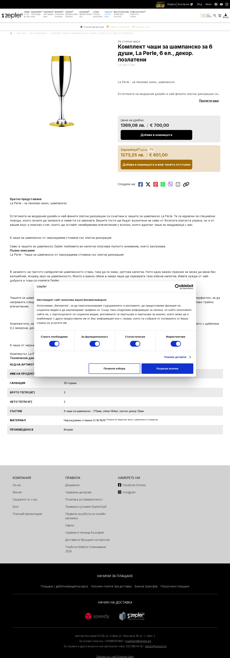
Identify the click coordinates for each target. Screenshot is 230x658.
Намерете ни (129, 486)
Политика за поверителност (84, 508)
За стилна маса (39, 42)
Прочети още (209, 109)
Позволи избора (114, 368)
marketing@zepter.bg (138, 650)
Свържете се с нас (25, 508)
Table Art (21, 42)
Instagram (129, 501)
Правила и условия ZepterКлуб (85, 515)
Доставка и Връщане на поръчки (87, 548)
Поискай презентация (27, 523)
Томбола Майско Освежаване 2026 (85, 558)
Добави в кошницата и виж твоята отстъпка (156, 173)
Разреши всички (167, 368)
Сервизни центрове (78, 501)
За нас (17, 494)
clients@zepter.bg (156, 655)
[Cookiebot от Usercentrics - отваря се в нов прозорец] (177, 286)
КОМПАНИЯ (22, 486)
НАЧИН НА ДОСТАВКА (115, 611)
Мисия (17, 501)
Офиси (69, 534)
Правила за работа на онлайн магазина (85, 525)
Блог (16, 515)
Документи (72, 494)
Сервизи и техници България (84, 541)
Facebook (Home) (134, 494)
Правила (72, 486)
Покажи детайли (175, 356)
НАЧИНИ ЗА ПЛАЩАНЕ (115, 584)
